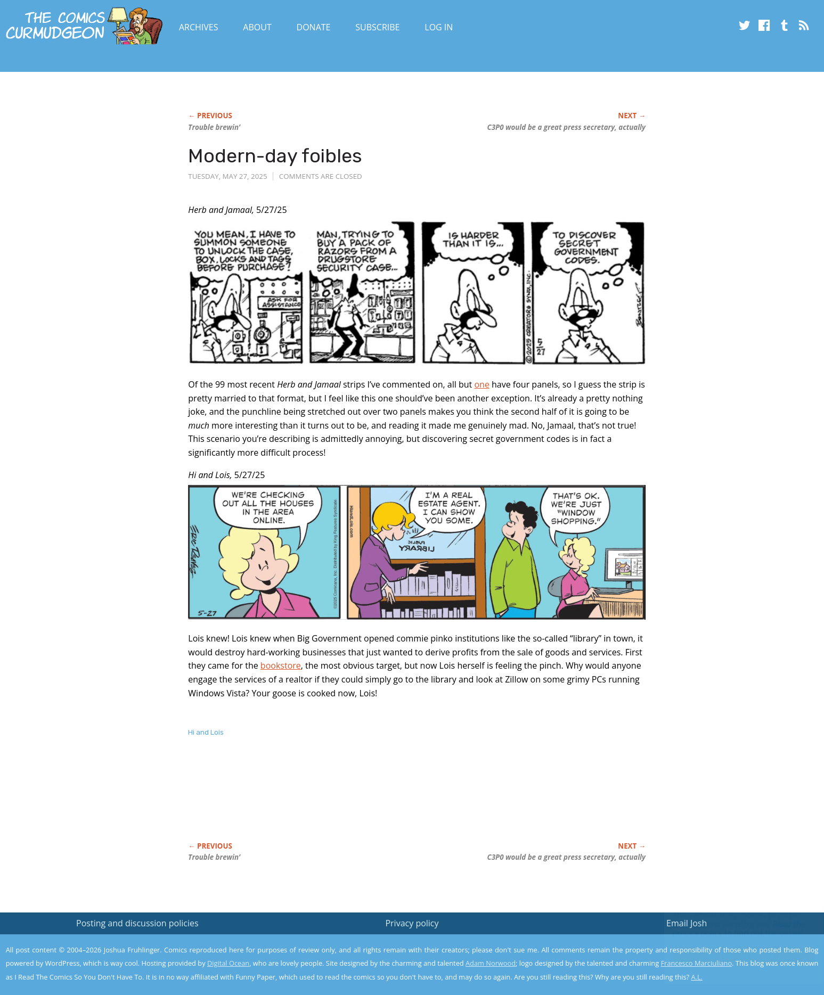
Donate (314, 27)
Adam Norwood (491, 963)
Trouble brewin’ (214, 127)
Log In (439, 27)
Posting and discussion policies (137, 923)
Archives (198, 27)
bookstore (280, 665)
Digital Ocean (228, 963)
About (257, 27)
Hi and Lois (206, 732)
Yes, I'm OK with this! (733, 955)
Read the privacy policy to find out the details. (729, 928)
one (481, 384)
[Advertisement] (382, 801)
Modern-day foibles (275, 155)
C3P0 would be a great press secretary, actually (566, 127)
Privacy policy (411, 923)
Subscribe (377, 27)
